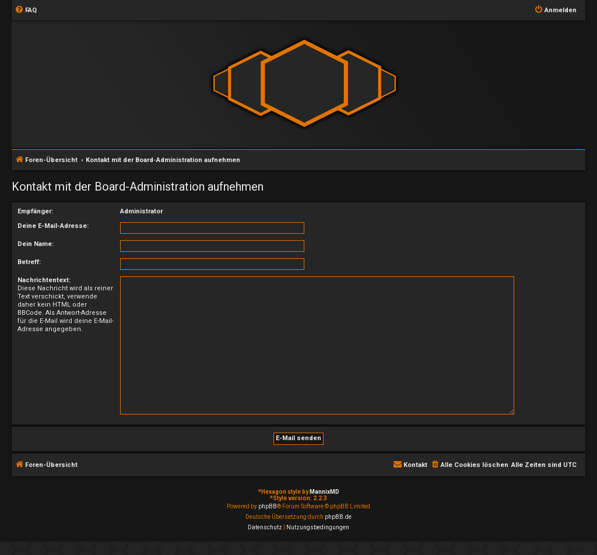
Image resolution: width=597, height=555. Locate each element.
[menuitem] (26, 10)
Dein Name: (35, 244)
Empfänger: (35, 211)
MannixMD (324, 492)
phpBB (267, 506)
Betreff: (29, 262)
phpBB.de (338, 517)
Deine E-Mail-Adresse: (53, 226)
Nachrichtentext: (44, 280)
